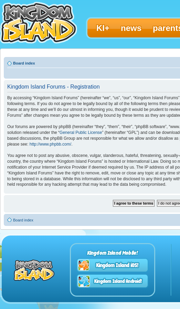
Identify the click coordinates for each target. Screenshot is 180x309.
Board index (24, 63)
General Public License (81, 132)
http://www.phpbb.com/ (50, 144)
